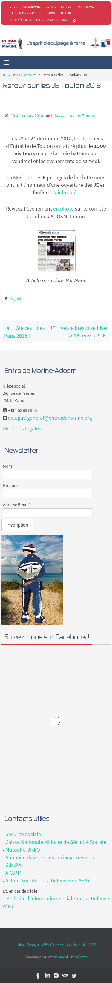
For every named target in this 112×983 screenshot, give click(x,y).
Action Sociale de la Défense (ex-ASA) (47, 880)
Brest (14, 7)
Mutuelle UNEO (22, 849)
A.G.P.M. (14, 872)
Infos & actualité (24, 75)
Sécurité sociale (23, 834)
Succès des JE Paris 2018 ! (29, 331)
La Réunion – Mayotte (26, 13)
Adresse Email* (16, 504)
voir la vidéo (65, 192)
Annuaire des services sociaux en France (50, 857)
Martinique (86, 7)
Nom (7, 466)
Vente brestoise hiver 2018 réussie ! (84, 331)
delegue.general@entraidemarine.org (50, 417)
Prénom (10, 485)
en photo (63, 208)
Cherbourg (32, 7)
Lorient (67, 7)
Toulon (65, 13)
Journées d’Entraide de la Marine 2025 (38, 20)
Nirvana (58, 956)
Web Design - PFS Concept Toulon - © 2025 (56, 944)
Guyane (51, 7)
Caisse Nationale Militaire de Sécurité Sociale (55, 841)
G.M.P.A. (14, 865)
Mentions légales (22, 428)
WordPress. (78, 956)
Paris (51, 13)
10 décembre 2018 (27, 115)
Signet (16, 298)
